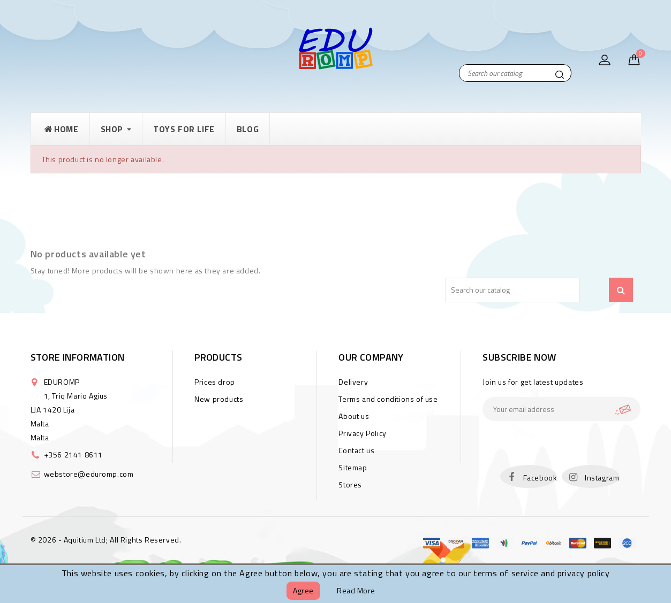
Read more (356, 590)
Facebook (540, 477)
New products (218, 398)
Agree (303, 590)
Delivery (353, 381)
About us (353, 416)
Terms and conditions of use (388, 398)
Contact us (356, 450)
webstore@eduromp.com (89, 473)
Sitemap (352, 467)
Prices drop (214, 381)
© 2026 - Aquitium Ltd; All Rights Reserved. (106, 539)
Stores (350, 484)
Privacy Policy (362, 433)
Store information (78, 357)
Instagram (602, 477)
